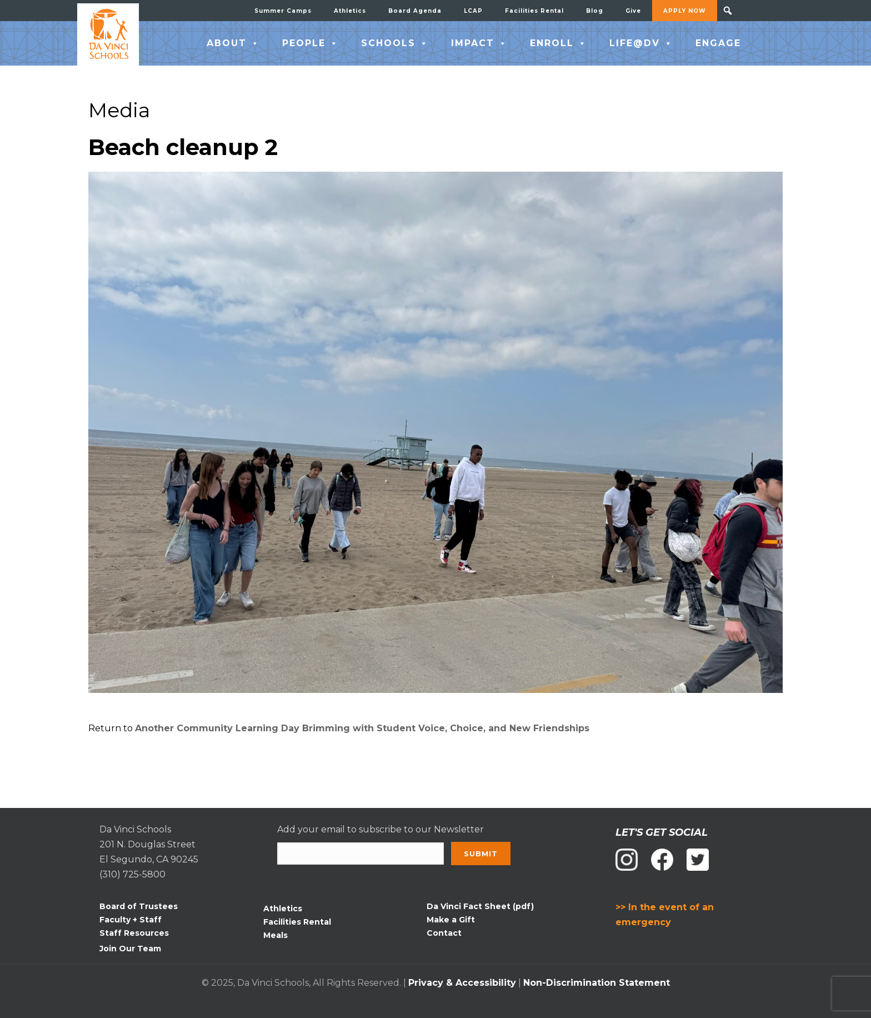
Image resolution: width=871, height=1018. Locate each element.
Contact (444, 933)
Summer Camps (283, 10)
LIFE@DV (641, 43)
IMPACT (479, 43)
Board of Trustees (138, 906)
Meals (275, 935)
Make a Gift (451, 920)
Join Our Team (130, 949)
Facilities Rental (534, 10)
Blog (594, 10)
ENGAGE (718, 43)
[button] (727, 10)
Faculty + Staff (130, 920)
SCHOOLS (395, 43)
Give (633, 10)
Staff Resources (134, 933)
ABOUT (233, 43)
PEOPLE (310, 43)
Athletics (350, 10)
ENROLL (558, 43)
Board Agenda (415, 10)
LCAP (473, 10)
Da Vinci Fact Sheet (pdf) (480, 906)
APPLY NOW (684, 10)
